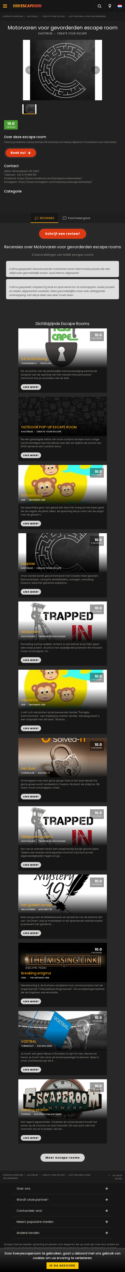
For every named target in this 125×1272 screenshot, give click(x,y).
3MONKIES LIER (37, 704)
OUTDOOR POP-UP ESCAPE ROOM (49, 427)
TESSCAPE (46, 363)
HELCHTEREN (28, 909)
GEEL (23, 977)
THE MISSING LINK (39, 977)
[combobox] (109, 6)
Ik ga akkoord (62, 1266)
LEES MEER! (31, 455)
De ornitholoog (34, 359)
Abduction (30, 632)
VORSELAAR (27, 772)
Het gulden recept (37, 905)
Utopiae (28, 564)
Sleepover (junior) (37, 837)
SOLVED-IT (44, 772)
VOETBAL (28, 1041)
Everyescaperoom (13, 16)
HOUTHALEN (28, 636)
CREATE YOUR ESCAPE (72, 33)
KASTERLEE (45, 33)
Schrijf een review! (62, 233)
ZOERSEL (26, 1114)
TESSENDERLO (29, 363)
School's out (32, 495)
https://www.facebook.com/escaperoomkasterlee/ (49, 178)
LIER (23, 704)
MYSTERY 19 (45, 909)
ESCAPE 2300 (44, 1045)
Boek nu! (18, 153)
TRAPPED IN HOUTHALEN (51, 636)
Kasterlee (32, 16)
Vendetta (29, 700)
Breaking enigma (36, 973)
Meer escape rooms (62, 1158)
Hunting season (34, 1110)
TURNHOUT (27, 1045)
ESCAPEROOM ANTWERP (48, 1114)
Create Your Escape (53, 16)
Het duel (28, 768)
